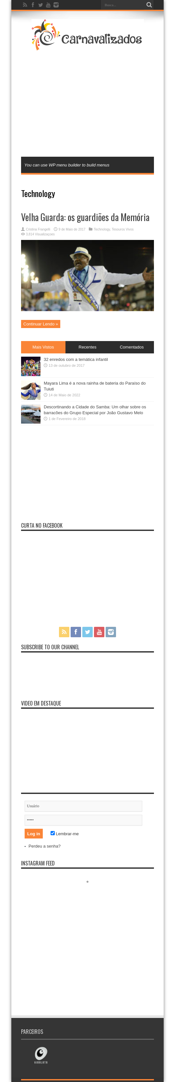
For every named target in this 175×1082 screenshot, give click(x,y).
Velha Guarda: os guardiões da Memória (85, 217)
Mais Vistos (43, 347)
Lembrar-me (65, 833)
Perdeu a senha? (45, 846)
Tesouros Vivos (123, 229)
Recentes (88, 347)
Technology (102, 229)
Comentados (132, 347)
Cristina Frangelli (38, 229)
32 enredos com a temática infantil (76, 359)
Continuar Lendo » (40, 324)
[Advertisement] (93, 103)
